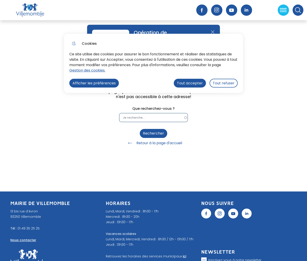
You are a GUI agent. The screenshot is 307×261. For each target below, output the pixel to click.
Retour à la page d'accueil (153, 143)
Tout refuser (224, 83)
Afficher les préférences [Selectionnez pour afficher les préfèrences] (94, 83)
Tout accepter (190, 83)
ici (184, 256)
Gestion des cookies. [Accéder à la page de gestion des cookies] (87, 70)
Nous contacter (23, 240)
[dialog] (153, 63)
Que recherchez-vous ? (153, 108)
